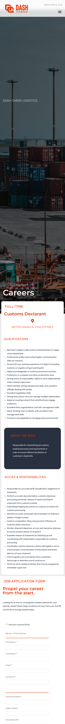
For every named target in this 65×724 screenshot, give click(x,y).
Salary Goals (12, 708)
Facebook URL (12, 720)
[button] (59, 11)
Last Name (11, 653)
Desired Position (14, 696)
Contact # (11, 677)
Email (9, 665)
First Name (11, 642)
